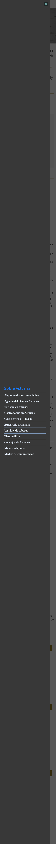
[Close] (46, 4)
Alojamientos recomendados (21, 395)
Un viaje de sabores (16, 430)
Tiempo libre (12, 436)
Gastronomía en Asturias (19, 412)
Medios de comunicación (19, 454)
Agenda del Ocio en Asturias (21, 401)
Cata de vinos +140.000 (18, 418)
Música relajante (14, 448)
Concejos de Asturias (17, 442)
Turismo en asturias (16, 407)
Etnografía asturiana (17, 424)
